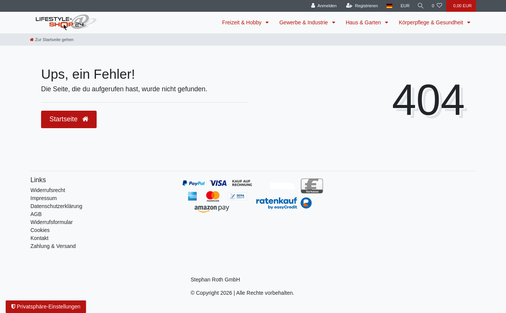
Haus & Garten (364, 22)
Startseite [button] (68, 119)
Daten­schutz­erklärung (56, 206)
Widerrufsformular (51, 222)
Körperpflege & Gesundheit (432, 22)
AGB (36, 214)
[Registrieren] (360, 6)
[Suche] (420, 6)
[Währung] (403, 6)
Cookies (40, 230)
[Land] (388, 6)
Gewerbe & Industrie (304, 22)
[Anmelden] (322, 6)
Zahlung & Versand (53, 246)
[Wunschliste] (437, 6)
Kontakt (39, 238)
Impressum (43, 198)
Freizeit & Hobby (242, 22)
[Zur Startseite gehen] (51, 39)
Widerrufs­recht (47, 190)
